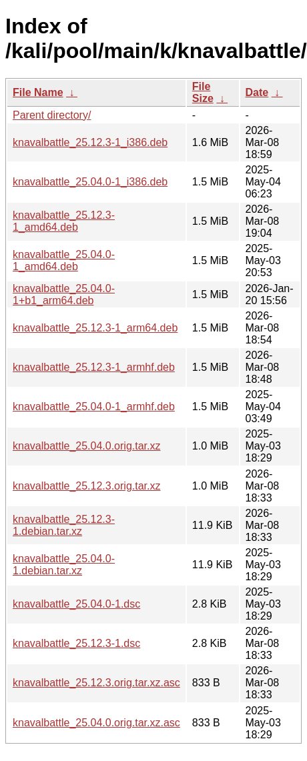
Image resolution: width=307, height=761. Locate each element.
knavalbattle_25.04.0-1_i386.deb (90, 181)
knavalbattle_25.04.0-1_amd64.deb (64, 260)
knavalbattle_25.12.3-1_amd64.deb (64, 221)
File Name (38, 92)
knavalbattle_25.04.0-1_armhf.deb (94, 406)
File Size (203, 92)
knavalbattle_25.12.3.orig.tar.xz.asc (96, 682)
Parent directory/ (52, 115)
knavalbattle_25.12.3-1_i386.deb (90, 142)
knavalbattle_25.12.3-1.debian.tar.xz (64, 525)
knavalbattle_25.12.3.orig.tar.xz (86, 486)
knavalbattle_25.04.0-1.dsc (76, 604)
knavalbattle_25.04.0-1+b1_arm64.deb (64, 294)
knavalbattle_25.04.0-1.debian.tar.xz (64, 564)
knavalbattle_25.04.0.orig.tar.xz (86, 446)
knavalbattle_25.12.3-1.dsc (76, 643)
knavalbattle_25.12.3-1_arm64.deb (95, 327)
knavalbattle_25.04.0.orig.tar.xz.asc (96, 722)
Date (257, 92)
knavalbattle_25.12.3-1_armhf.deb (94, 367)
